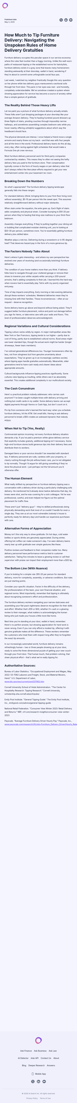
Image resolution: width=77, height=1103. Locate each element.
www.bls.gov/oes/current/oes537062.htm (24, 681)
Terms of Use (45, 1098)
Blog (24, 1065)
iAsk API (34, 1058)
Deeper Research (36, 1065)
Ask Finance (26, 1051)
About (56, 1058)
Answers (51, 1065)
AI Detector (23, 1058)
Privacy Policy (32, 1098)
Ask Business (40, 1051)
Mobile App (38, 1074)
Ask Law (53, 1051)
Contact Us (46, 1058)
